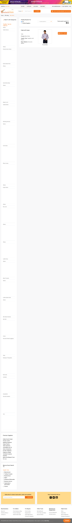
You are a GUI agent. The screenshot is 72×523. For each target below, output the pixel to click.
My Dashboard (40, 511)
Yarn (4, 414)
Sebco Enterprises (7, 449)
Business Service (7, 481)
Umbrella (5, 377)
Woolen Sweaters (6, 396)
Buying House (7, 475)
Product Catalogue (16, 512)
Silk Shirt (4, 319)
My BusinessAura (56, 6)
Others (4, 27)
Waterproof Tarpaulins (7, 357)
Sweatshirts (5, 394)
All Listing (7, 15)
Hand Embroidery (6, 82)
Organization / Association (7, 483)
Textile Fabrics (6, 29)
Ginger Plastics (6, 444)
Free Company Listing (17, 511)
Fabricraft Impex (25, 30)
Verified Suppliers (25, 23)
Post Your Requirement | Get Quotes (62, 11)
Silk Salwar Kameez (7, 316)
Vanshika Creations (7, 454)
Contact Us (3, 514)
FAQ (70, 6)
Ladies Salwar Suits (7, 297)
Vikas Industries (6, 445)
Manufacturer (7, 472)
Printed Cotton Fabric (7, 49)
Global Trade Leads (17, 514)
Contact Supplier (63, 33)
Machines (42, 6)
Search (38, 11)
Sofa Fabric (5, 145)
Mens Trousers (6, 278)
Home (2, 15)
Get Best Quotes (52, 514)
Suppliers (29, 6)
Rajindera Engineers (7, 442)
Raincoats (5, 374)
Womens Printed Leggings (8, 338)
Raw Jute (5, 206)
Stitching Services (6, 121)
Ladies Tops (5, 258)
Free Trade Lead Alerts (41, 512)
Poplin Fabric (5, 187)
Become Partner (40, 514)
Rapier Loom (5, 102)
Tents (4, 355)
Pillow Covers (5, 163)
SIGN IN (2, 6)
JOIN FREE (7, 6)
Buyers (22, 6)
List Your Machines (53, 512)
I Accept (67, 520)
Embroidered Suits (6, 63)
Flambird (5, 455)
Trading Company (7, 474)
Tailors (4, 123)
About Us (3, 511)
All (22, 21)
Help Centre (65, 6)
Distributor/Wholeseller (9, 479)
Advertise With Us (4, 512)
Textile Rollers (5, 104)
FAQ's (62, 511)
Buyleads (36, 6)
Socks (4, 336)
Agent (5, 477)
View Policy (46, 520)
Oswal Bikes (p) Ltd (7, 447)
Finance (5, 486)
